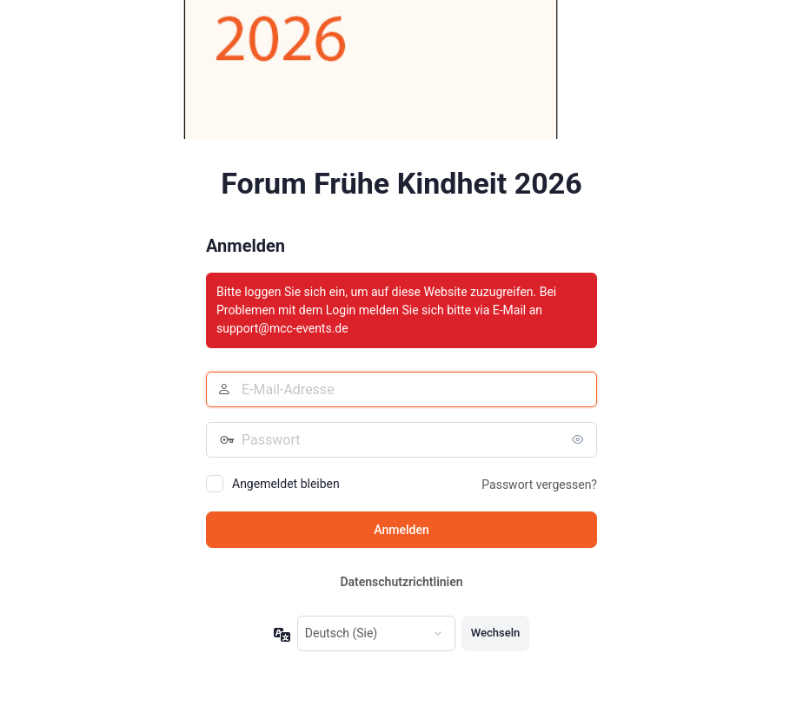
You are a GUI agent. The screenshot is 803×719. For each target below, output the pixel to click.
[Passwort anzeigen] (579, 439)
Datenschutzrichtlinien (401, 582)
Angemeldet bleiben (286, 484)
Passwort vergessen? (539, 484)
